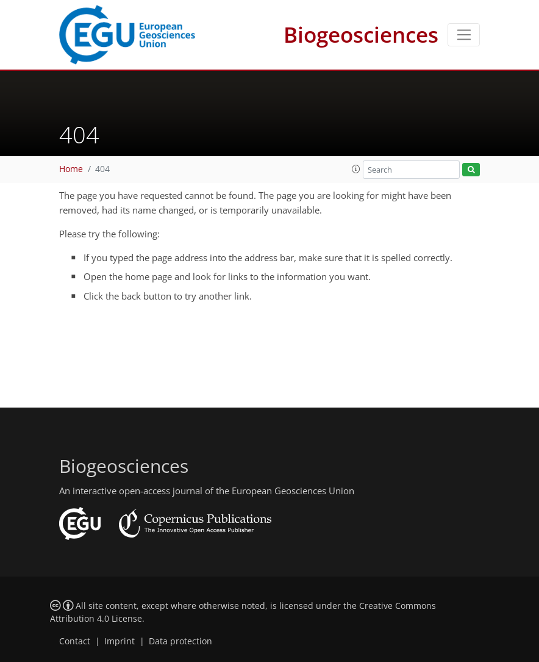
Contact (74, 641)
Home (71, 169)
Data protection (180, 641)
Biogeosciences (361, 34)
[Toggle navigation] (464, 34)
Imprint (119, 641)
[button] (356, 169)
